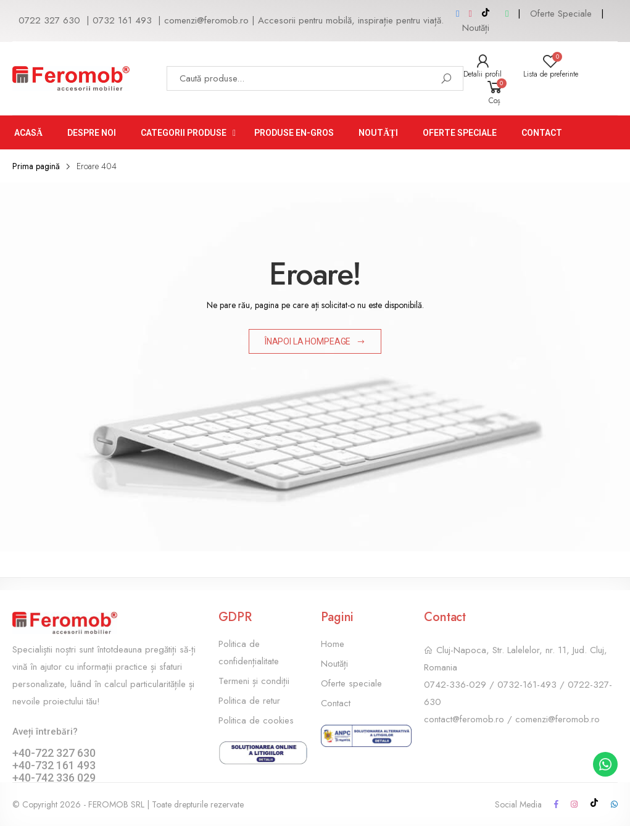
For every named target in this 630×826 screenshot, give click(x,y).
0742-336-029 (455, 684)
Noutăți (475, 28)
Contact (335, 703)
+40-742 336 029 (54, 777)
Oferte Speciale (561, 13)
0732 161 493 (122, 20)
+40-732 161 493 (54, 765)
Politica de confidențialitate (248, 652)
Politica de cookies (256, 720)
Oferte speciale (351, 683)
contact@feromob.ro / (469, 719)
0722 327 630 (49, 20)
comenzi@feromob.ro (206, 20)
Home (332, 644)
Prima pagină (36, 166)
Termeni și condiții (253, 681)
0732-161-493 (527, 684)
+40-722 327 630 (54, 752)
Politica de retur (249, 700)
